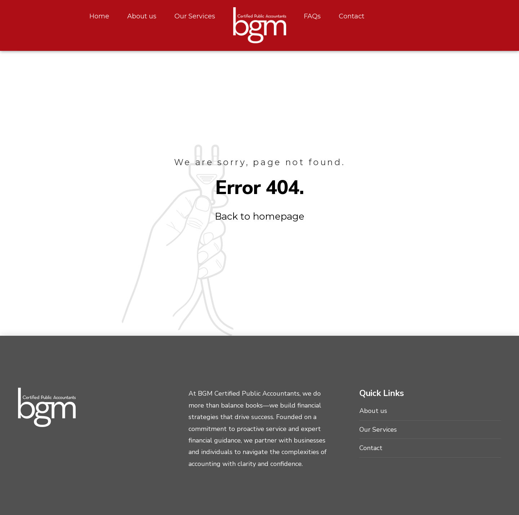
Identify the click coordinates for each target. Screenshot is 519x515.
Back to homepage (259, 216)
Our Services (194, 16)
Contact (351, 16)
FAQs (312, 16)
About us (141, 16)
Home (99, 16)
